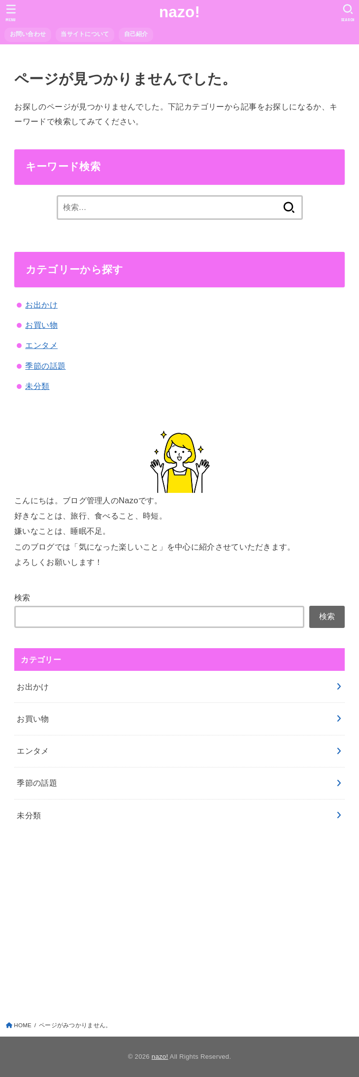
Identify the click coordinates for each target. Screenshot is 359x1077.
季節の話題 (45, 365)
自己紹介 (136, 34)
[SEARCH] (348, 13)
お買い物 (41, 324)
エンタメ (41, 345)
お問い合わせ (28, 34)
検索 (22, 597)
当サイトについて (85, 34)
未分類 (37, 386)
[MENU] (11, 13)
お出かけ (41, 304)
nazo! (179, 12)
